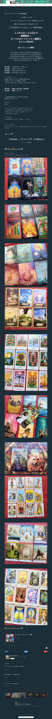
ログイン (43, 1)
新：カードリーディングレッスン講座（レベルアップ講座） (14, 666)
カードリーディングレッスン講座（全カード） (12, 683)
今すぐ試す (37, 1)
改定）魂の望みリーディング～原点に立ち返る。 (12, 674)
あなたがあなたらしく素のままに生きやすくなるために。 (13, 676)
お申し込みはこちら (13, 149)
